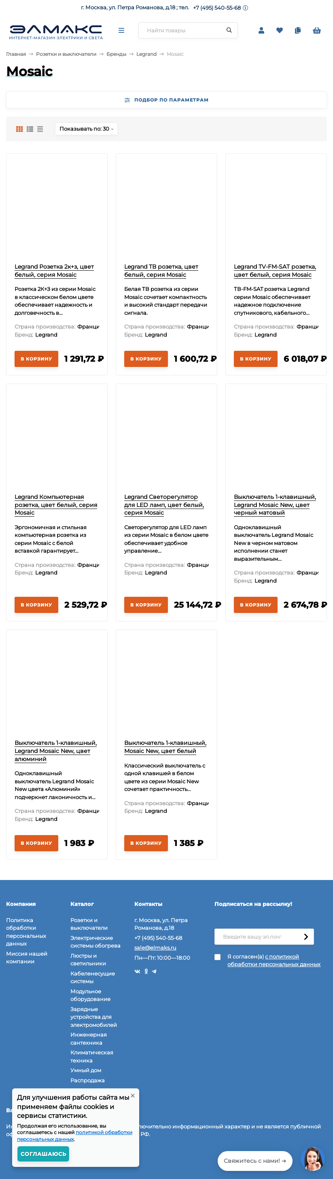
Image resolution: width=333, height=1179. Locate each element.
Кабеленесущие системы (92, 977)
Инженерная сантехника (88, 1038)
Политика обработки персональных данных (26, 932)
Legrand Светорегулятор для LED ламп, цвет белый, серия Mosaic (164, 504)
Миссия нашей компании (26, 957)
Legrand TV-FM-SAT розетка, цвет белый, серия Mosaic (275, 270)
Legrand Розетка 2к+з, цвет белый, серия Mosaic (54, 270)
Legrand (146, 54)
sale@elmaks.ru (155, 947)
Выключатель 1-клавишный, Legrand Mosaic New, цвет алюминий (56, 750)
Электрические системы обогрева (95, 942)
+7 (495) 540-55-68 (217, 7)
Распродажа (87, 1080)
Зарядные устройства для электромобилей (93, 1017)
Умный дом (85, 1070)
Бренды (116, 54)
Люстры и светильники (88, 959)
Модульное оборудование (90, 995)
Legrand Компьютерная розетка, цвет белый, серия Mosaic (56, 504)
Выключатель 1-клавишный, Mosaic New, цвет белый (165, 747)
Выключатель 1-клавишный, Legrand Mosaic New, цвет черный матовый (275, 504)
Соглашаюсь (43, 1154)
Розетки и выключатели (66, 54)
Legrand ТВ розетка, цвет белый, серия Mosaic (161, 270)
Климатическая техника (91, 1056)
